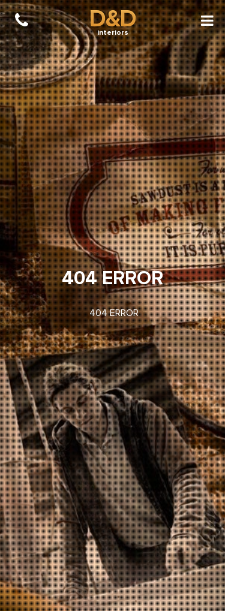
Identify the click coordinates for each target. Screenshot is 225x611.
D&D (112, 19)
